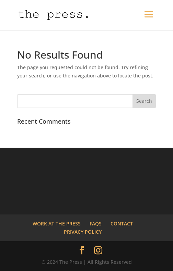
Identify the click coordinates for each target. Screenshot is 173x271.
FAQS (96, 223)
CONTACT (122, 223)
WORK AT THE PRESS (57, 223)
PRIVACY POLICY (83, 232)
